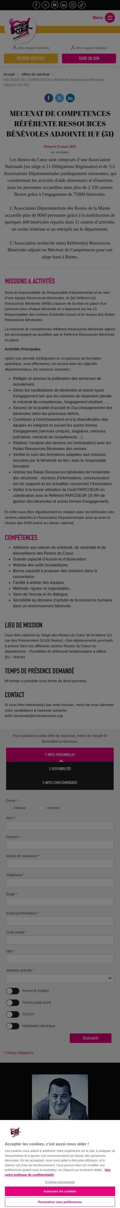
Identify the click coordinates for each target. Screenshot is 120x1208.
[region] (60, 1163)
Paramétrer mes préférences (60, 1202)
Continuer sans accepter (60, 1181)
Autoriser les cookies (60, 1191)
